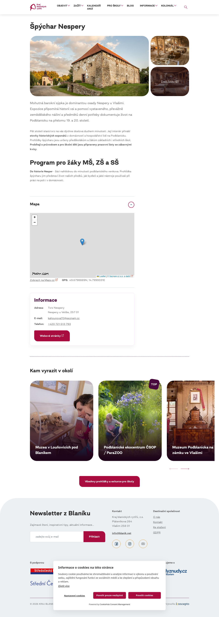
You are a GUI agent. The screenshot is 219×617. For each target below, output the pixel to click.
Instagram (129, 544)
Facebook (116, 544)
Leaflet (101, 276)
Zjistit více (64, 585)
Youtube (143, 544)
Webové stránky (52, 335)
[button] (170, 50)
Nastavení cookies (74, 595)
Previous (174, 468)
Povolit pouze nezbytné (109, 595)
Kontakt (158, 522)
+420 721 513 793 (59, 324)
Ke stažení (159, 527)
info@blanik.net (121, 533)
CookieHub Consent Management (115, 604)
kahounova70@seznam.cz (64, 318)
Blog (130, 5)
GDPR (156, 532)
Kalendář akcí (94, 7)
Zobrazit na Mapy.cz (44, 280)
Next (185, 468)
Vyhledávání (186, 7)
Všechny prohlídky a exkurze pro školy (109, 481)
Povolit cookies (144, 595)
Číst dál (61, 421)
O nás (156, 517)
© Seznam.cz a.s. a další (120, 276)
